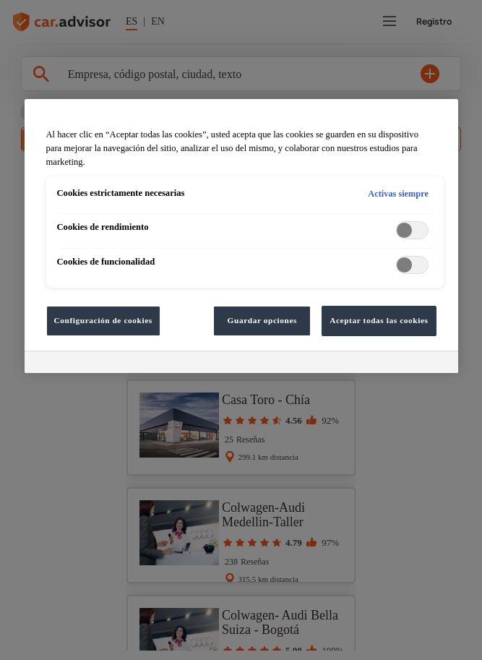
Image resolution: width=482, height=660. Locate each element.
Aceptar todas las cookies (379, 320)
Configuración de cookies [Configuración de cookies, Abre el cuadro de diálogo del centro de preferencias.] (103, 320)
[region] (241, 236)
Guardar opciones (262, 320)
